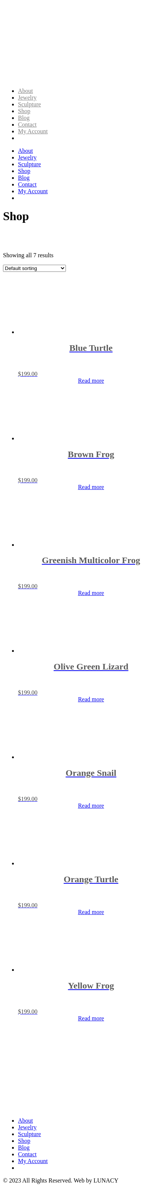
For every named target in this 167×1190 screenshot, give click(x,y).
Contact (27, 124)
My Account (33, 131)
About (25, 91)
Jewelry (27, 97)
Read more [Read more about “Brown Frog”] (91, 487)
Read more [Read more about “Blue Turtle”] (91, 380)
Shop (24, 111)
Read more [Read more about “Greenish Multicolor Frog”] (91, 593)
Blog (24, 118)
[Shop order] (34, 268)
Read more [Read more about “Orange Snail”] (91, 805)
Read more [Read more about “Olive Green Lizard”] (91, 699)
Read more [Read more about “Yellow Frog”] (91, 1018)
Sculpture (29, 104)
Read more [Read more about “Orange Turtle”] (91, 912)
